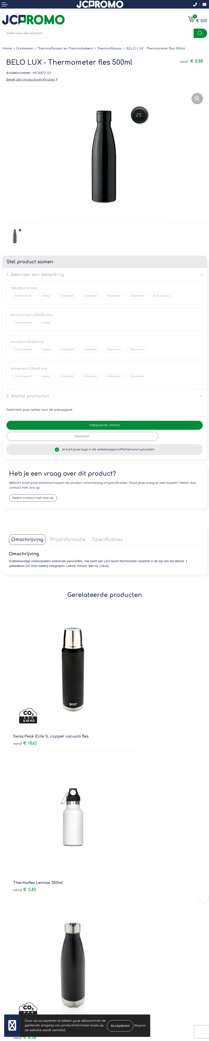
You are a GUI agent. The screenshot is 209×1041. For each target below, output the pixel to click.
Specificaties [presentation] (107, 539)
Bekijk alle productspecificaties (32, 79)
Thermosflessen (109, 48)
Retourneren (12, 943)
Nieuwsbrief (116, 874)
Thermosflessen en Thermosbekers (65, 48)
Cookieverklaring (120, 937)
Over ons (114, 868)
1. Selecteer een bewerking (35, 274)
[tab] (27, 540)
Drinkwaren (24, 48)
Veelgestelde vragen (123, 879)
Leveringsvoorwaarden (125, 931)
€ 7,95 (120, 826)
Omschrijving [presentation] (27, 539)
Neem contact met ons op (33, 498)
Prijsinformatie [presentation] (68, 539)
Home (7, 48)
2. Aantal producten (27, 396)
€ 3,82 (120, 710)
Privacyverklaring (120, 943)
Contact (8, 931)
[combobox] (98, 33)
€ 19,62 (25, 710)
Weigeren (140, 1025)
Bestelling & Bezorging (20, 937)
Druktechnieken (119, 886)
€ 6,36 (24, 826)
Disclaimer (115, 949)
